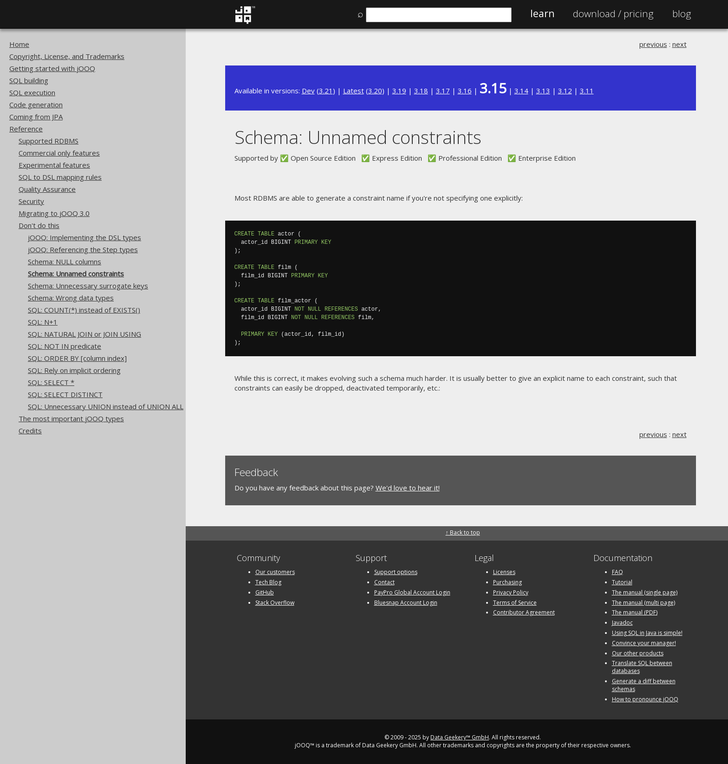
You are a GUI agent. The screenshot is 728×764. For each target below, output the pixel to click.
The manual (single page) (644, 592)
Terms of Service (515, 603)
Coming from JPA (36, 116)
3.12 (565, 90)
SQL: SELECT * (51, 382)
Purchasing (507, 582)
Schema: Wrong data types (71, 297)
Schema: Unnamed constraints (76, 273)
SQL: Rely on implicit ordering (74, 370)
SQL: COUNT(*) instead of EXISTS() (84, 309)
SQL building (28, 80)
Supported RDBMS (48, 140)
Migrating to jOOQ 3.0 (54, 213)
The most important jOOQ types (71, 418)
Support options (395, 572)
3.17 (443, 90)
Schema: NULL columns (64, 261)
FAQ (617, 572)
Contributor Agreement (524, 612)
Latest (353, 90)
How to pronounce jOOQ (645, 699)
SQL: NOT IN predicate (64, 346)
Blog (681, 13)
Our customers (275, 572)
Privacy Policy (510, 592)
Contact (384, 582)
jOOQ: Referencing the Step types (83, 249)
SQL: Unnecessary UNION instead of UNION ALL (105, 406)
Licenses (504, 572)
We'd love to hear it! (408, 487)
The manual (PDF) (634, 612)
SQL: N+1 (43, 321)
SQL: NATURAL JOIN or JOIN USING (84, 334)
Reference (26, 128)
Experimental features (54, 165)
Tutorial (622, 582)
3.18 (421, 90)
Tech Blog (268, 582)
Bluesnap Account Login (405, 603)
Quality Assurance (47, 189)
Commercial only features (59, 152)
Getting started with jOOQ (52, 68)
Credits (30, 430)
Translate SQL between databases (642, 667)
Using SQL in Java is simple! (647, 633)
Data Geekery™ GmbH (459, 737)
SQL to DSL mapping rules (60, 177)
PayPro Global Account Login (412, 592)
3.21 (326, 90)
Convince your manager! (644, 643)
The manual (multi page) (643, 603)
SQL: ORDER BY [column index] (77, 358)
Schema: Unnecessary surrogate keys (88, 285)
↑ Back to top (463, 532)
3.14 (521, 90)
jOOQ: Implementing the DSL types (84, 237)
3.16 (465, 90)
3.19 (399, 90)
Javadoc (622, 623)
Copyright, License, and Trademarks (66, 56)
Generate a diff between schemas (644, 685)
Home (19, 44)
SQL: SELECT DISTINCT (65, 394)
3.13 (543, 90)
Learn (542, 13)
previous (653, 44)
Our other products (637, 653)
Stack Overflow (274, 603)
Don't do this (39, 225)
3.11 (587, 90)
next (679, 44)
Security (31, 201)
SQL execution (32, 92)
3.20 (375, 90)
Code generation (36, 104)
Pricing (613, 13)
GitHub (264, 592)
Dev (308, 90)
